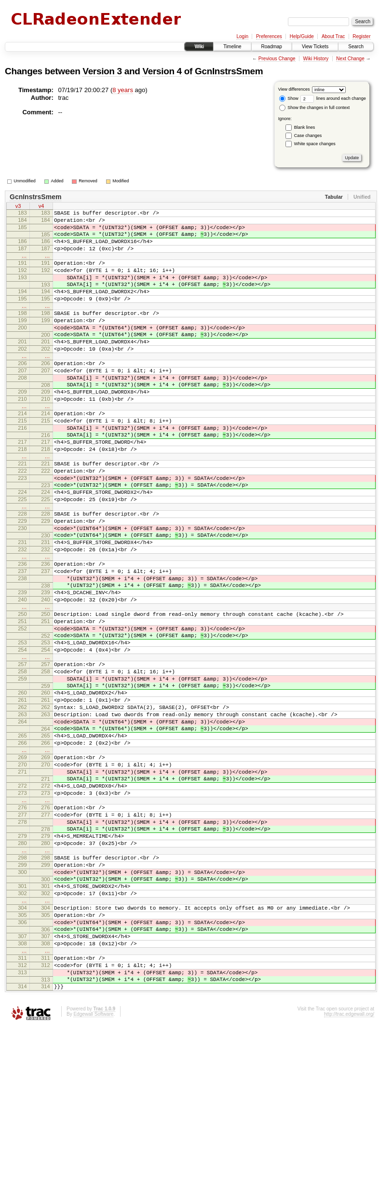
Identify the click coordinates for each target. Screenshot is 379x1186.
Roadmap (271, 46)
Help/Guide (302, 36)
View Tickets (315, 46)
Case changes (308, 135)
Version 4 (161, 71)
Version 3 (102, 71)
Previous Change (277, 58)
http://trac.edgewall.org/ (349, 1173)
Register (361, 36)
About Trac (333, 36)
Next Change (350, 58)
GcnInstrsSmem (229, 71)
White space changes (315, 143)
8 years (122, 90)
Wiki (198, 46)
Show (288, 98)
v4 (41, 207)
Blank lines (304, 127)
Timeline (232, 46)
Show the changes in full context (314, 107)
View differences (294, 89)
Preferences (269, 36)
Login (242, 36)
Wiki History (316, 58)
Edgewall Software (93, 1173)
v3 (18, 207)
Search (356, 46)
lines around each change (333, 98)
